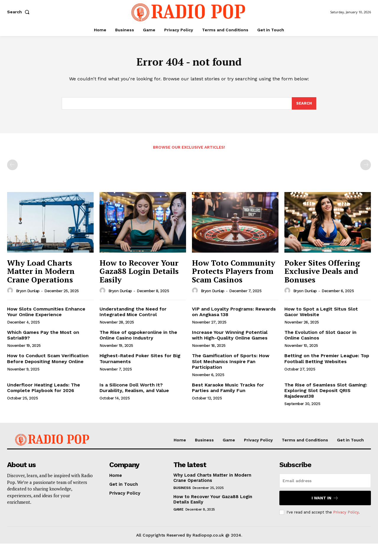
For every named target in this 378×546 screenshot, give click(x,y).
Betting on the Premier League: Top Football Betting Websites (326, 360)
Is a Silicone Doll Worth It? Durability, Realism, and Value (134, 390)
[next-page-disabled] (365, 167)
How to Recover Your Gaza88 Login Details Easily (139, 273)
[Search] (303, 105)
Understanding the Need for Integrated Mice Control (133, 313)
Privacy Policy (346, 514)
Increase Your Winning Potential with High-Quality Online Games (230, 337)
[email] (325, 483)
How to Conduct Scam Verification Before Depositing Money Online (48, 360)
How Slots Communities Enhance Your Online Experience (46, 313)
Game (178, 512)
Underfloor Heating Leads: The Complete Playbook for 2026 (43, 390)
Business (181, 490)
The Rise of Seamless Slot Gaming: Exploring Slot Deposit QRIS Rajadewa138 (325, 392)
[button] (19, 12)
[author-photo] (11, 293)
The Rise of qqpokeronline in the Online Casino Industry (138, 337)
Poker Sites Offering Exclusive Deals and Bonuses (322, 273)
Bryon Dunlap (28, 293)
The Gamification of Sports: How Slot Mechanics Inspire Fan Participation (230, 363)
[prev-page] (12, 167)
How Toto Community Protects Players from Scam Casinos (233, 273)
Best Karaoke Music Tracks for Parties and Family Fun (228, 390)
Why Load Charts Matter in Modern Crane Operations (41, 273)
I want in (325, 500)
